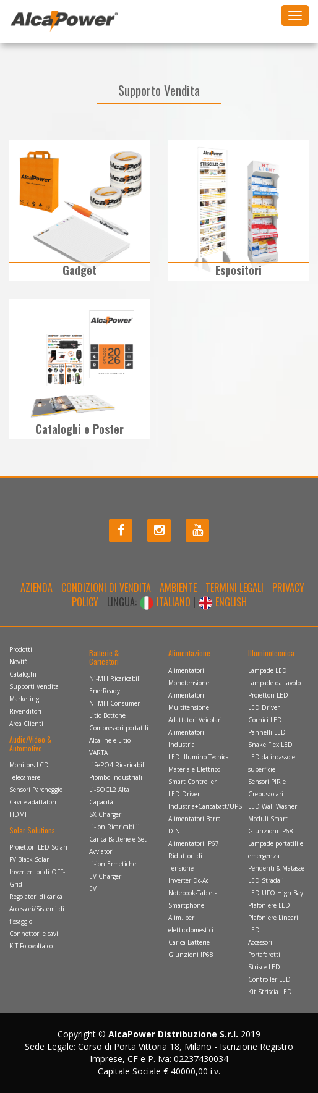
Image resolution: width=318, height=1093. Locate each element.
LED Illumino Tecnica (198, 757)
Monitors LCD (29, 765)
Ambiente (178, 587)
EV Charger (105, 876)
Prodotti (20, 649)
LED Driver (184, 794)
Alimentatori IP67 (193, 843)
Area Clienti (26, 723)
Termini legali (234, 587)
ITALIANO (166, 601)
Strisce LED (264, 967)
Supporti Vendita (34, 686)
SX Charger (105, 814)
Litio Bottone (107, 715)
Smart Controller (192, 781)
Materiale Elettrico (194, 769)
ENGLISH (222, 601)
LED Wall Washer (272, 806)
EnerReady (104, 690)
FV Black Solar (29, 859)
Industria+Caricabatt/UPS (205, 806)
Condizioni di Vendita (106, 587)
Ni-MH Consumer (114, 703)
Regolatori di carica (35, 896)
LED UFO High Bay (275, 892)
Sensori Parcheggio (35, 789)
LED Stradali (266, 880)
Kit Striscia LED (270, 991)
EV (93, 888)
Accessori (260, 942)
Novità (18, 661)
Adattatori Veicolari (195, 719)
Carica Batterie (189, 942)
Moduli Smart (268, 818)
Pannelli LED (267, 732)
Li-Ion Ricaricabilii (114, 826)
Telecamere (24, 777)
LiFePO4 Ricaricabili (117, 765)
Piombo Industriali (115, 777)
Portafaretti (264, 954)
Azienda (36, 587)
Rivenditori (25, 711)
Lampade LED (267, 670)
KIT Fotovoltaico (31, 946)
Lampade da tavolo (274, 682)
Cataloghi (23, 674)
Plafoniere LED (269, 905)
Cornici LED (265, 719)
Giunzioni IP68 (190, 954)
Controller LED (269, 979)
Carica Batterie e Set (118, 839)
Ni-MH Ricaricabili (115, 678)
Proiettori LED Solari (38, 847)
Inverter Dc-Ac (188, 880)
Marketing (24, 698)
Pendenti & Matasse (276, 868)
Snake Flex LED (270, 744)
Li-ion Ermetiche (112, 863)
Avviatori (101, 851)
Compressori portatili (118, 728)
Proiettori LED (268, 695)
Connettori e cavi (33, 933)
